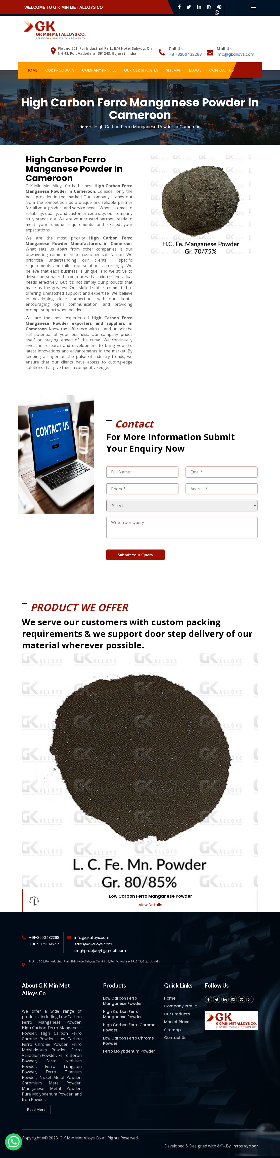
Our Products (59, 70)
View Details (150, 904)
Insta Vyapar (245, 1146)
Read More (36, 1109)
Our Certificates (141, 70)
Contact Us (221, 70)
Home (32, 70)
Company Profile (99, 70)
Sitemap (173, 70)
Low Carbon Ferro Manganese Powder (150, 896)
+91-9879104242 (44, 944)
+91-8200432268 (185, 54)
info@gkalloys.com (235, 54)
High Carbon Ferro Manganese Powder (122, 1014)
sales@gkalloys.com (93, 944)
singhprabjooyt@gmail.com (100, 950)
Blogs (195, 70)
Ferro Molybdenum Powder (129, 1051)
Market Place (176, 1021)
